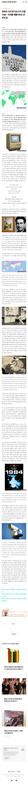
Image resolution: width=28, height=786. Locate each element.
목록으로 (14, 634)
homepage (12, 780)
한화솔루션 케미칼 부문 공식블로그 (10, 749)
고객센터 (18, 771)
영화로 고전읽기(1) (6, 598)
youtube (16, 780)
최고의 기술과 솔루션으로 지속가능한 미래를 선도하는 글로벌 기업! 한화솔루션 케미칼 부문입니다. (10, 754)
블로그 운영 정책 (11, 771)
